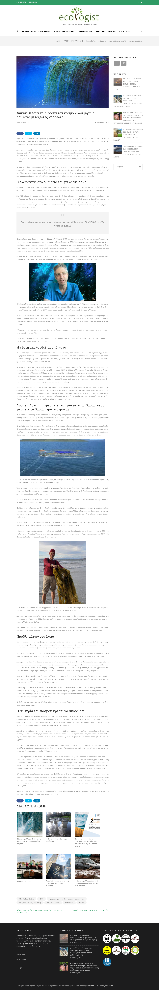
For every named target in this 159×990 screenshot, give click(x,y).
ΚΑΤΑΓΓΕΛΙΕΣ (125, 31)
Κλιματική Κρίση (53, 903)
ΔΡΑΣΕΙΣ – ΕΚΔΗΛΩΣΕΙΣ (64, 31)
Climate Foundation (26, 899)
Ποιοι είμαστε (21, 2)
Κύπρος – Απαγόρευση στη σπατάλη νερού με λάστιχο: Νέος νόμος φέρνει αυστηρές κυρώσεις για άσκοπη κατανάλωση (84, 966)
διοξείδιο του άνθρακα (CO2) (30, 903)
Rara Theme (90, 986)
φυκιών (55, 138)
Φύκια (81, 903)
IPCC (41, 899)
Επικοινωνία (33, 2)
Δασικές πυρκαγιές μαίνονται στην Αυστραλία (90, 910)
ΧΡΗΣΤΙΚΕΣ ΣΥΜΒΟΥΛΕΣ (106, 31)
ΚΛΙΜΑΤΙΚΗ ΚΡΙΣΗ (84, 31)
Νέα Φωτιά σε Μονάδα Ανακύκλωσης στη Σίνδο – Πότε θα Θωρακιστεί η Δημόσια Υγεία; (83, 937)
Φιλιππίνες (69, 903)
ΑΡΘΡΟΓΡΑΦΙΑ (44, 31)
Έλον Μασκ (77, 141)
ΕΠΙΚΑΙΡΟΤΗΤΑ (28, 31)
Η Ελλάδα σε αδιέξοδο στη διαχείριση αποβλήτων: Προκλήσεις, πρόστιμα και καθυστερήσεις (81, 951)
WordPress (109, 986)
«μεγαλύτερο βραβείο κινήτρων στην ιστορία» (66, 899)
